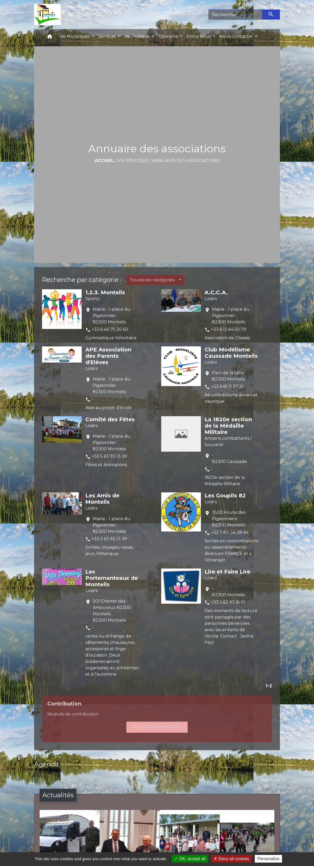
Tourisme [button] (168, 36)
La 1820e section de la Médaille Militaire (228, 425)
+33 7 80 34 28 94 (229, 532)
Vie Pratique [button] (137, 36)
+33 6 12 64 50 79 (228, 329)
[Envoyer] (271, 15)
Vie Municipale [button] (75, 36)
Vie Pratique (133, 160)
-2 (269, 685)
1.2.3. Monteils (105, 292)
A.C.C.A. (216, 292)
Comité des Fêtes (110, 419)
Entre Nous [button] (199, 36)
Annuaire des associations (186, 160)
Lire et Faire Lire (227, 572)
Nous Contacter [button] (236, 36)
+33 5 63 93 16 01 (228, 602)
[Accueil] (47, 14)
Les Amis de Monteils (102, 498)
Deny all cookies (231, 858)
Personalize (268, 858)
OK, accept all (189, 858)
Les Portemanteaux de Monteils (111, 578)
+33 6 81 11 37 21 (227, 386)
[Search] (235, 15)
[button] (49, 37)
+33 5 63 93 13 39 (109, 456)
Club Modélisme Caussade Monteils (231, 352)
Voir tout (270, 779)
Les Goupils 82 (225, 495)
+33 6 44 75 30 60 (110, 329)
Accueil (104, 160)
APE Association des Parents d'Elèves (108, 355)
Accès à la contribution (157, 727)
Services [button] (107, 36)
